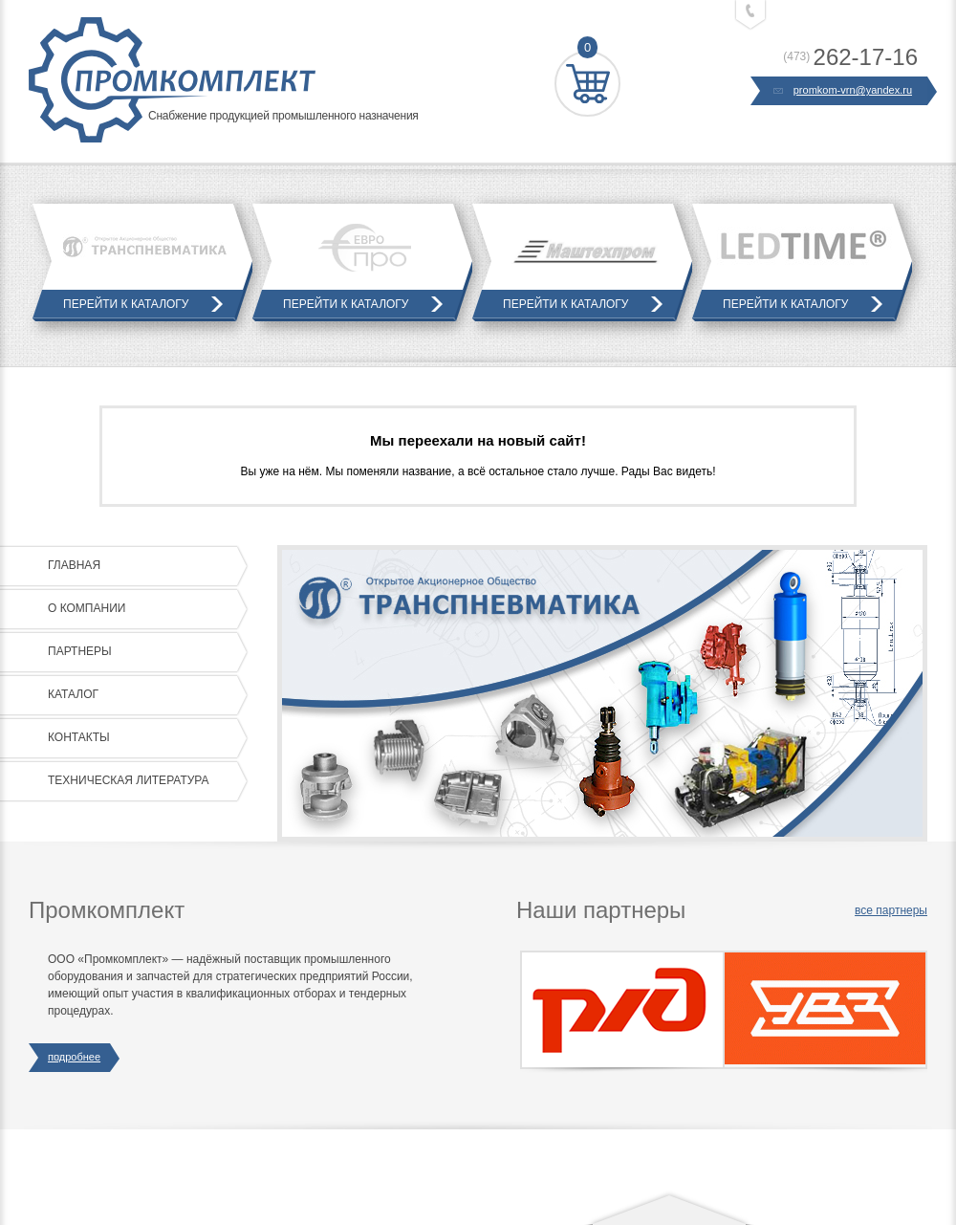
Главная (143, 566)
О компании (143, 609)
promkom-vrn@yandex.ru (843, 91)
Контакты (143, 738)
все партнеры (891, 910)
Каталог (143, 695)
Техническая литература (143, 781)
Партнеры (143, 652)
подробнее (74, 1057)
